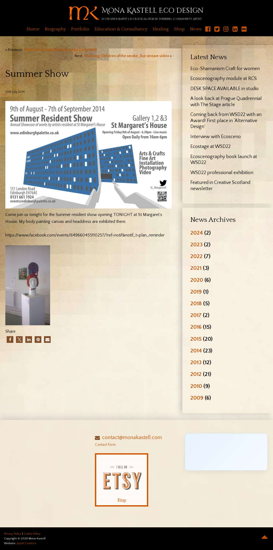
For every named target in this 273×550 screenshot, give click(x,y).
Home (33, 29)
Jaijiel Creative (26, 543)
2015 (196, 339)
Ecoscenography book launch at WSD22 (223, 160)
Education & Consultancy (121, 29)
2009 (196, 398)
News (195, 29)
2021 (196, 268)
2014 (196, 351)
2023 (196, 245)
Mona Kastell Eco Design (152, 10)
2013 (196, 362)
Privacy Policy (12, 533)
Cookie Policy (32, 533)
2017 (196, 315)
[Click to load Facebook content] (226, 452)
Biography (55, 29)
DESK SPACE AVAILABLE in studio (224, 88)
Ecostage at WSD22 (210, 146)
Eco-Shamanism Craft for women (225, 68)
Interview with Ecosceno (215, 136)
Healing (161, 29)
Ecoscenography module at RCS (223, 78)
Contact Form (105, 445)
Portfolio (80, 29)
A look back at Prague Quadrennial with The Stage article (226, 101)
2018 (196, 303)
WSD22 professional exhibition (221, 172)
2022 (196, 256)
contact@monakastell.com (132, 437)
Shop (179, 29)
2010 (196, 386)
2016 (196, 327)
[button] (10, 339)
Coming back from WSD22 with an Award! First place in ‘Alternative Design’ (226, 120)
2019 (196, 292)
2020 (196, 280)
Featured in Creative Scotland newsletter (220, 185)
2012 (196, 374)
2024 (196, 233)
